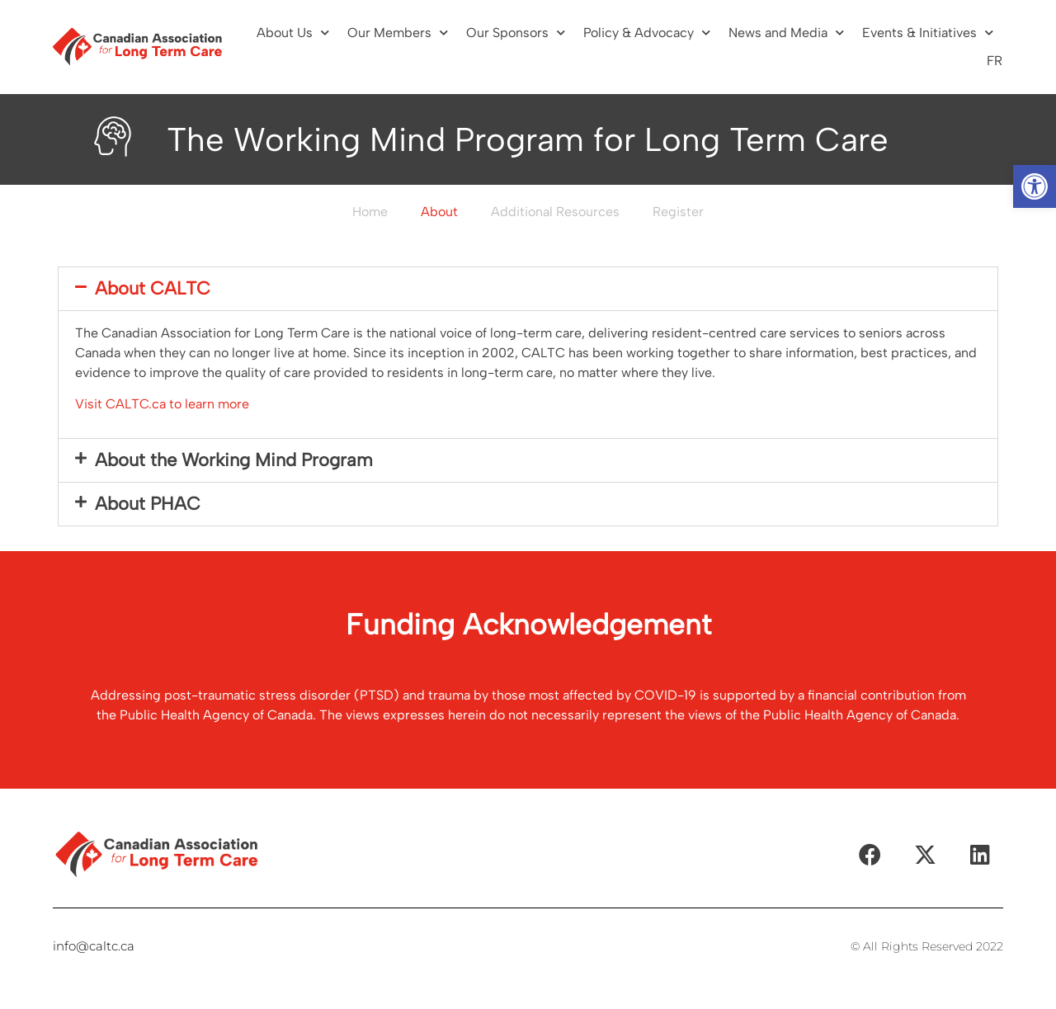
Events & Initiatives (927, 32)
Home (370, 211)
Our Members (397, 32)
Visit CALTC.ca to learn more (162, 404)
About (439, 211)
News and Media (786, 32)
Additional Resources (555, 211)
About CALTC (152, 288)
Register (678, 211)
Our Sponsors (515, 32)
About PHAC (147, 504)
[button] (1034, 186)
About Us (293, 32)
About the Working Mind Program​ (234, 460)
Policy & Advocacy (646, 32)
